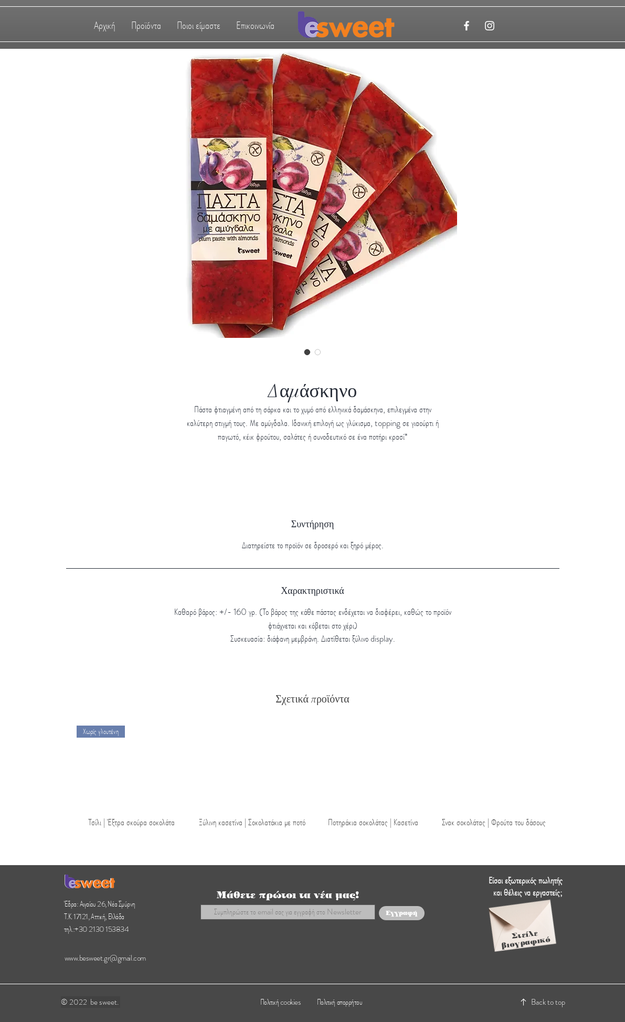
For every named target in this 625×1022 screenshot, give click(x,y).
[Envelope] (521, 919)
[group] (313, 777)
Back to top (548, 1002)
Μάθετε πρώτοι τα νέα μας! (288, 895)
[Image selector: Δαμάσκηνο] (307, 352)
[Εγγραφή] (402, 913)
